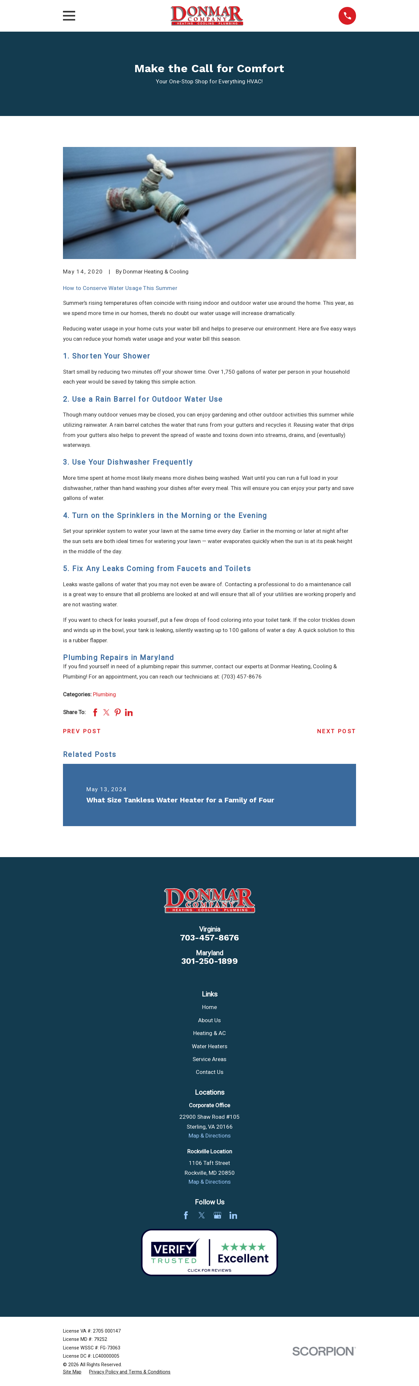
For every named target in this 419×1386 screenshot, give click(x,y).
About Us (209, 1020)
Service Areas (209, 1059)
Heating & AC (209, 1033)
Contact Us (210, 1072)
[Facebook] (186, 1215)
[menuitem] (72, 1372)
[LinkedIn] (233, 1215)
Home (209, 1007)
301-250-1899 (209, 961)
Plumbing (104, 694)
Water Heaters (209, 1046)
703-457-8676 (209, 938)
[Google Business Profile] (218, 1215)
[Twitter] (202, 1215)
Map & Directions (210, 1136)
